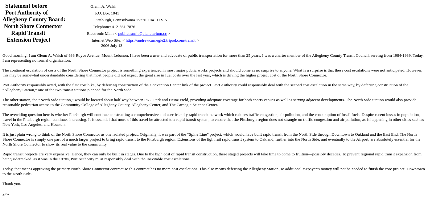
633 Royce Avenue (83, 55)
